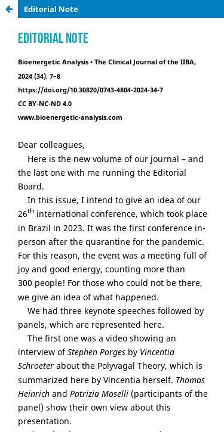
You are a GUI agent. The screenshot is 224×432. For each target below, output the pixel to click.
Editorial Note (51, 9)
